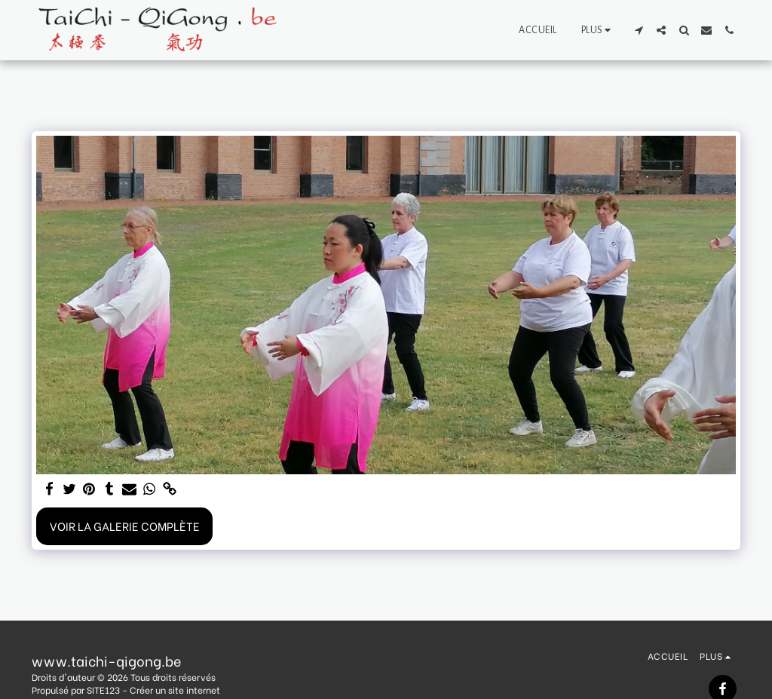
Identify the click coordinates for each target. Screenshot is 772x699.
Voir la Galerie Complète (125, 525)
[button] (638, 30)
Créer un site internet (175, 689)
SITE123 (103, 689)
